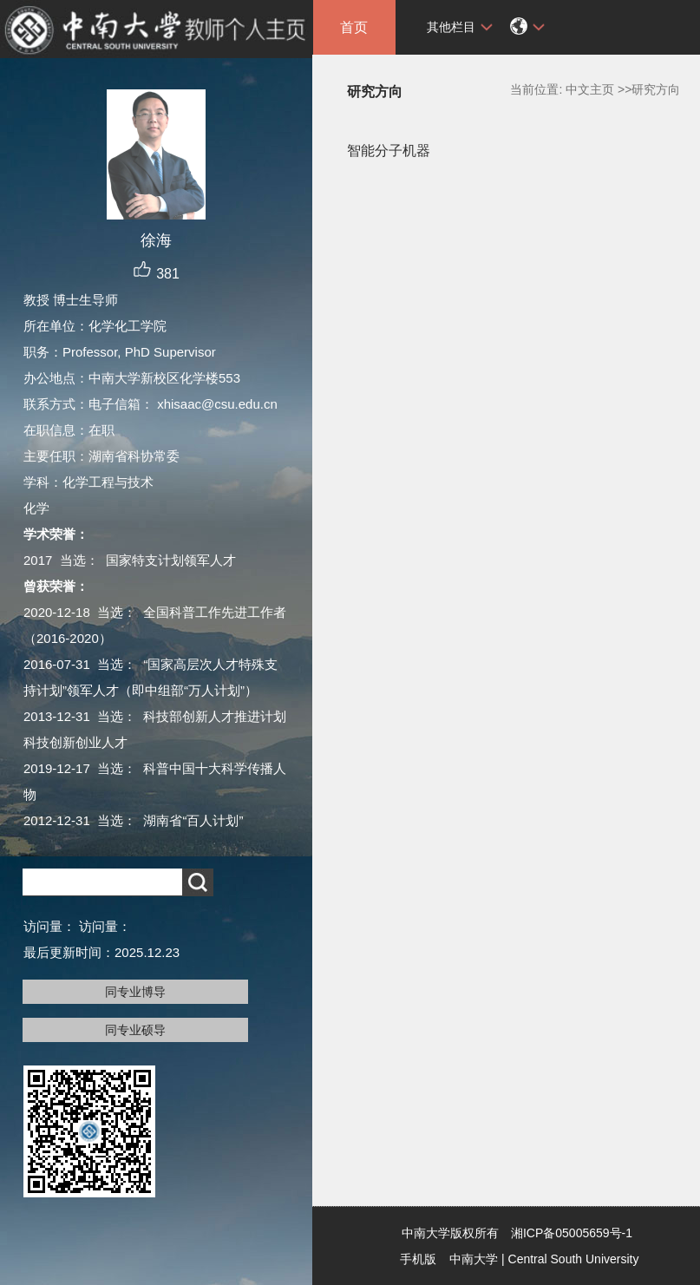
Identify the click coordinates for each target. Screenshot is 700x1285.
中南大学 (473, 1259)
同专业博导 (135, 992)
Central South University (573, 1259)
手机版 (418, 1259)
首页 (354, 27)
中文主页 (590, 89)
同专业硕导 (135, 1030)
